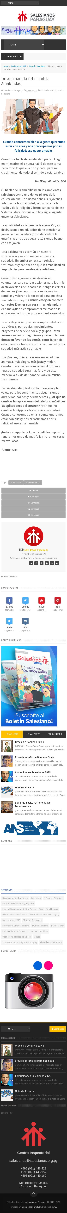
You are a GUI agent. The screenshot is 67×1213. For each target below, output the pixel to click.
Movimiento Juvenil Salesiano (15, 926)
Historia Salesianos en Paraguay (44, 914)
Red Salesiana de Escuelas (14, 931)
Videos (37, 937)
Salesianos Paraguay (37, 1202)
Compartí (33, 497)
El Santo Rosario (24, 787)
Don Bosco (36, 898)
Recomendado (55, 734)
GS (55, 1207)
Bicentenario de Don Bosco (15, 898)
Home (5, 66)
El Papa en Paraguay (53, 898)
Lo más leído (12, 734)
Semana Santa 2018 (38, 931)
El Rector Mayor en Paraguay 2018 (18, 903)
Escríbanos (57, 1029)
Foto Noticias (52, 909)
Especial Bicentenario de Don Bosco (19, 909)
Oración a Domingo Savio (29, 742)
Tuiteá (33, 490)
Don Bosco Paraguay (31, 1207)
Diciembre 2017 (18, 66)
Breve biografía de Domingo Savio (35, 757)
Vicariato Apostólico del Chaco (16, 937)
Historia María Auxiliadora (14, 914)
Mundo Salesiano (37, 66)
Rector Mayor (57, 926)
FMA (41, 909)
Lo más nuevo (33, 734)
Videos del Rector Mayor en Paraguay (19, 942)
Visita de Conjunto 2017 (51, 942)
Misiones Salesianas (32, 920)
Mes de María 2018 (11, 920)
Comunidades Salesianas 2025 (32, 772)
